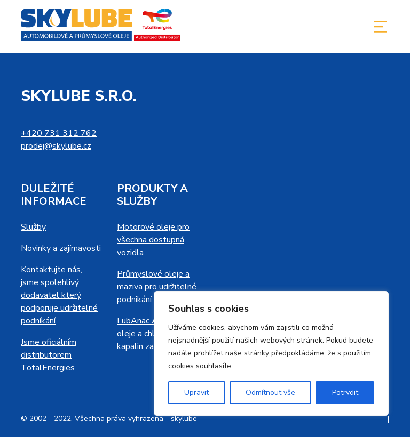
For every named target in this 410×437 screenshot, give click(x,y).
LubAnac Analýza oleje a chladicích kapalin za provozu (151, 333)
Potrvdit (345, 392)
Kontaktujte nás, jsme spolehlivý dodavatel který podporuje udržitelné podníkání (59, 295)
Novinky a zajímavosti (61, 248)
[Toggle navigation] (380, 26)
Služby (33, 227)
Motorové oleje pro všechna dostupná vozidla (153, 239)
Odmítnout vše (270, 392)
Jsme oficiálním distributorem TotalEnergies (48, 355)
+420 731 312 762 (59, 133)
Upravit (196, 392)
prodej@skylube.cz (56, 146)
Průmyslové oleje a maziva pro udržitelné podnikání (156, 286)
